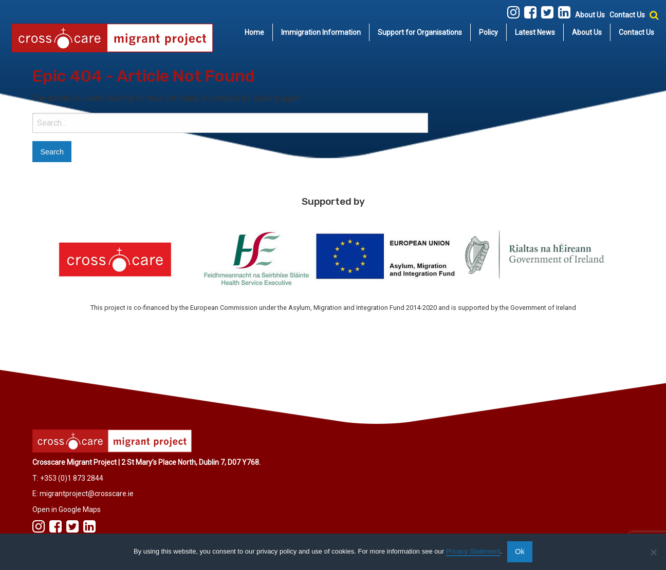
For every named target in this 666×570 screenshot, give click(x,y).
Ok (519, 551)
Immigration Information (321, 32)
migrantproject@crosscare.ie (87, 493)
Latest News (535, 32)
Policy (488, 32)
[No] (653, 552)
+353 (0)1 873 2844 (71, 478)
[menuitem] (254, 32)
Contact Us (627, 15)
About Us (590, 15)
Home (254, 32)
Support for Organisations (420, 32)
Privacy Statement (473, 551)
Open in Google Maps (66, 509)
